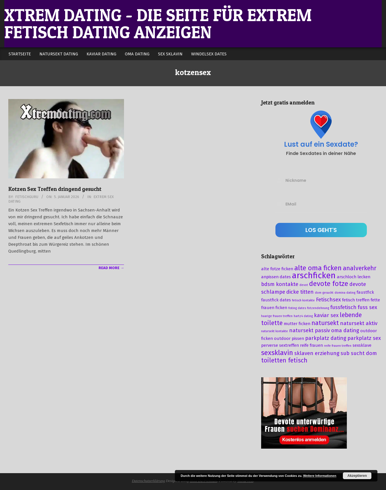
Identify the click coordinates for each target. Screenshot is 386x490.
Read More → (111, 268)
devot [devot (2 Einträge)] (303, 285)
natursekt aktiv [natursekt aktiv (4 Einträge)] (358, 323)
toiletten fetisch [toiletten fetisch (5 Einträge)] (284, 360)
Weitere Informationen (319, 475)
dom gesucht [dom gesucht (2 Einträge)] (324, 293)
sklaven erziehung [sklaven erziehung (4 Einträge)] (316, 353)
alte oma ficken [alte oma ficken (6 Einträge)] (318, 268)
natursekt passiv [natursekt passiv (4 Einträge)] (309, 330)
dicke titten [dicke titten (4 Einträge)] (300, 292)
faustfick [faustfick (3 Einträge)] (365, 292)
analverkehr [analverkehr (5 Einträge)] (359, 268)
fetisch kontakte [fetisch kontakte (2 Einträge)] (303, 300)
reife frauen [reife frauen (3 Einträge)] (311, 345)
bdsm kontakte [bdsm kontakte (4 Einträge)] (279, 284)
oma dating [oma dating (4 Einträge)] (345, 330)
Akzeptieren (357, 476)
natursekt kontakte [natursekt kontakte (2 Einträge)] (274, 331)
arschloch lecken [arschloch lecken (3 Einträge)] (353, 276)
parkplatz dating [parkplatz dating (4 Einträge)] (325, 338)
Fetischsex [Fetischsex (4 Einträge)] (328, 300)
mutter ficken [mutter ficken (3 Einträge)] (297, 323)
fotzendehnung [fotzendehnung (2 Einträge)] (318, 308)
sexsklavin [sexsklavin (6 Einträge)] (277, 353)
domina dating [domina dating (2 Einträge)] (345, 293)
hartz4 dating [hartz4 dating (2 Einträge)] (303, 316)
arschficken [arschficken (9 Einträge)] (314, 276)
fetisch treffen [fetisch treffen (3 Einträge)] (355, 300)
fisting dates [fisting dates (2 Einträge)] (297, 308)
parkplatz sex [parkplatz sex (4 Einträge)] (364, 338)
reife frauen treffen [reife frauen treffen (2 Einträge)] (337, 346)
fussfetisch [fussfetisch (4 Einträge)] (343, 307)
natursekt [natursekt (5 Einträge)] (325, 323)
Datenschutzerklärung (148, 481)
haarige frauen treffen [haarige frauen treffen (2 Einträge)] (277, 316)
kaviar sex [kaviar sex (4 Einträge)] (326, 315)
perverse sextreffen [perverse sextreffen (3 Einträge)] (280, 345)
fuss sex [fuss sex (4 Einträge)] (367, 307)
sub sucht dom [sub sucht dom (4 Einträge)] (359, 353)
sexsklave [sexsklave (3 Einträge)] (362, 345)
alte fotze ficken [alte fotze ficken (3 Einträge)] (277, 268)
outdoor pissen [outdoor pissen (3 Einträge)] (289, 338)
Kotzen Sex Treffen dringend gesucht (54, 189)
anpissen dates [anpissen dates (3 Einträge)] (276, 276)
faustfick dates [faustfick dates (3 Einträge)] (276, 300)
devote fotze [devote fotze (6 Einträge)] (328, 284)
